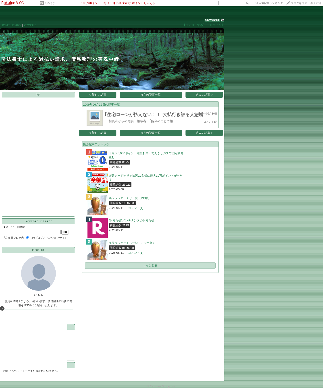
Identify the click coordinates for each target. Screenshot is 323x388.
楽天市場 (315, 3)
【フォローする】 (194, 25)
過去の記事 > (204, 94)
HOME (5, 25)
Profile (38, 249)
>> (269, 3)
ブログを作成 (299, 3)
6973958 (212, 20)
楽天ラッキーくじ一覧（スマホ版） (132, 243)
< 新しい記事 (98, 94)
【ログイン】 (215, 25)
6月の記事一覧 (150, 94)
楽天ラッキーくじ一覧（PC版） (130, 198)
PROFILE (30, 25)
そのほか (49, 3)
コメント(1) (135, 208)
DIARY (16, 25)
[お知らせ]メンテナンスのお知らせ (131, 220)
